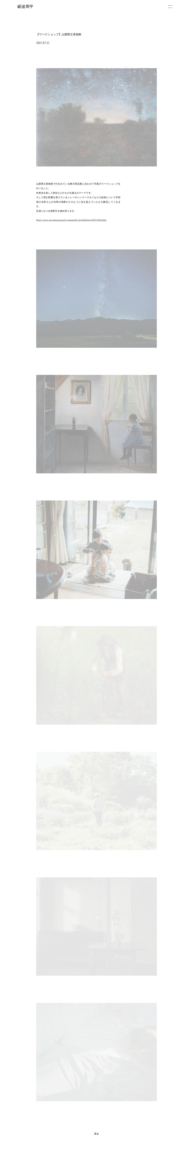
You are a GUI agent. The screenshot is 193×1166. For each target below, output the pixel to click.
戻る (96, 1133)
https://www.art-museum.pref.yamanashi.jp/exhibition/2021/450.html (71, 220)
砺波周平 (25, 6)
